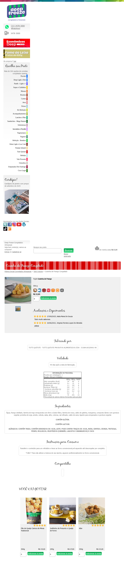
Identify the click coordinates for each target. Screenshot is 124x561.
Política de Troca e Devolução (101, 477)
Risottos (23, 95)
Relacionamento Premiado (100, 452)
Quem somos (67, 452)
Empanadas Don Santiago (17, 167)
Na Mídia (65, 457)
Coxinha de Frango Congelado (83, 29)
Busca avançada (80, 12)
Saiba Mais (8, 494)
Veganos (23, 137)
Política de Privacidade (99, 482)
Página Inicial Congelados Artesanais (44, 29)
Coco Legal (22, 170)
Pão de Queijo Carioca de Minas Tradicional (46, 289)
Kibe (94, 288)
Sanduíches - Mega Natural (16, 121)
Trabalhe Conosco (97, 467)
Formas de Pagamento (99, 492)
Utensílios (22, 163)
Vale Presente (21, 159)
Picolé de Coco (39, 357)
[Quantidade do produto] (63, 56)
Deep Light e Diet (20, 80)
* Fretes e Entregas (98, 457)
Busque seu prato (60, 4)
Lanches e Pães (21, 117)
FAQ (92, 487)
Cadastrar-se (43, 9)
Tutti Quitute (21, 152)
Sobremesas (22, 125)
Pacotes (23, 76)
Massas (23, 91)
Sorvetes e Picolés (19, 129)
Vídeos (64, 462)
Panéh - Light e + (20, 84)
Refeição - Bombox (19, 140)
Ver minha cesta (109, 7)
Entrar (33, 9)
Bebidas (23, 155)
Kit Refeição (21, 110)
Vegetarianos (21, 133)
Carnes (23, 99)
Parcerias (94, 472)
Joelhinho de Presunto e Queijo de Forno (75, 289)
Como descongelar (69, 467)
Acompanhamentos (19, 114)
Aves (24, 102)
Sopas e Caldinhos (19, 87)
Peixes (23, 106)
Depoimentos (67, 472)
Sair (14, 61)
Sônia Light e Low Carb (17, 144)
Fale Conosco (95, 462)
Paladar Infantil (20, 148)
